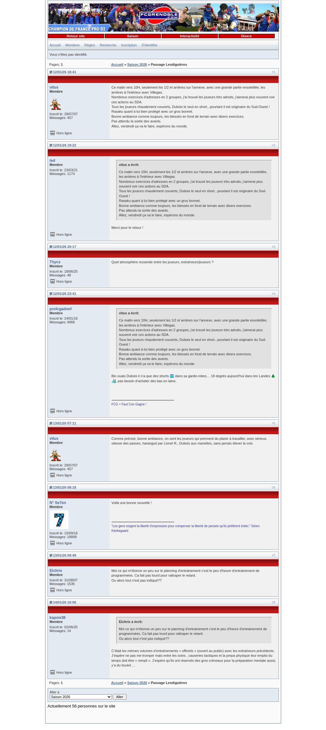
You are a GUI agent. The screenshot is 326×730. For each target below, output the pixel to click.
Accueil (55, 45)
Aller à (88, 695)
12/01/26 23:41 (64, 294)
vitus (54, 87)
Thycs (55, 262)
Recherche (108, 45)
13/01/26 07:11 (64, 423)
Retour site (76, 36)
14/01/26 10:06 (64, 602)
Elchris (56, 570)
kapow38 (58, 617)
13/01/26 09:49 (64, 555)
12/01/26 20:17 (64, 247)
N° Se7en (58, 503)
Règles (89, 45)
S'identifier (150, 45)
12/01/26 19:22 (64, 145)
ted (52, 160)
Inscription (129, 45)
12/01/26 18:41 (64, 72)
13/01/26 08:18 (64, 487)
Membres (72, 45)
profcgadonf (61, 309)
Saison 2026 (137, 64)
